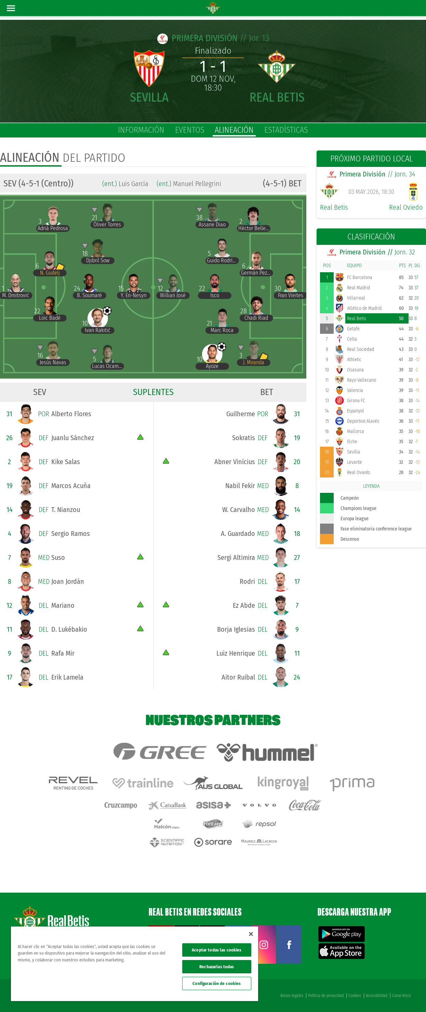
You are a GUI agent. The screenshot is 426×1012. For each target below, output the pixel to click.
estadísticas (286, 130)
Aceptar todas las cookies (216, 949)
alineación (234, 130)
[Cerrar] (251, 934)
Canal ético (401, 995)
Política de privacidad (326, 995)
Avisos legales (291, 995)
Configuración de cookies (216, 983)
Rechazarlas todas (216, 966)
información (141, 130)
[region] (134, 963)
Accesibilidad (376, 995)
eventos (189, 130)
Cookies (354, 995)
